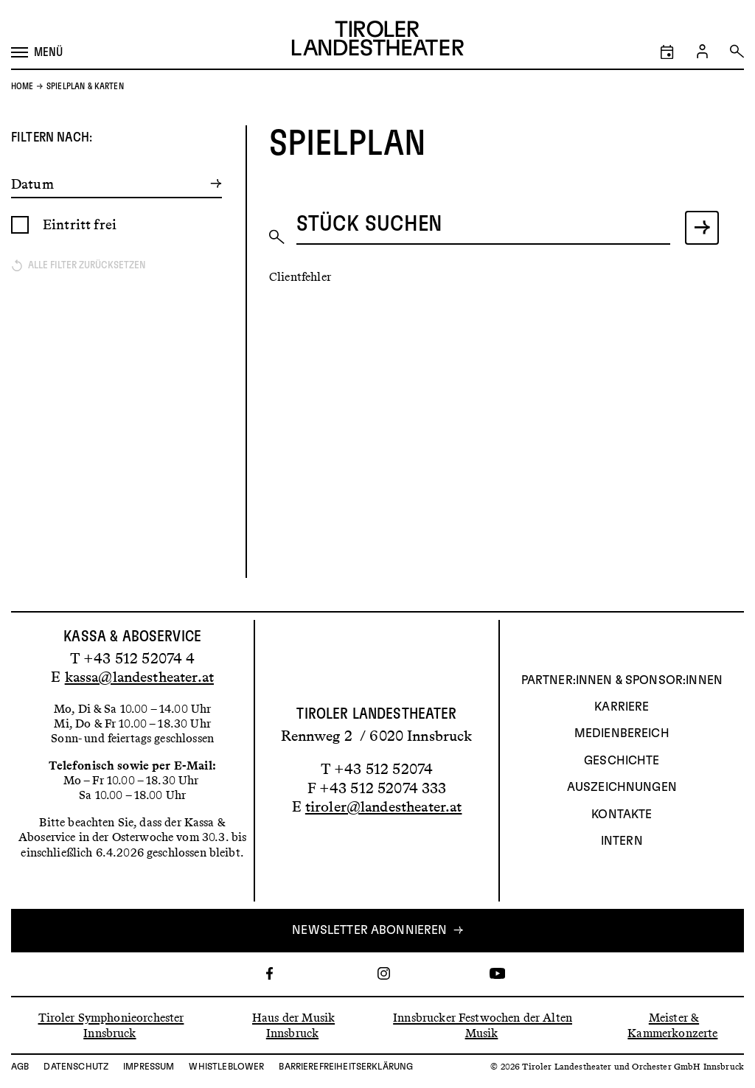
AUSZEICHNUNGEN (622, 787)
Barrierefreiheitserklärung (346, 1066)
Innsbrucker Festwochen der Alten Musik (482, 1025)
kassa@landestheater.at (139, 677)
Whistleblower (226, 1066)
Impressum (148, 1066)
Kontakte (621, 814)
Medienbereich (621, 733)
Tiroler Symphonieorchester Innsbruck (111, 1025)
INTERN (622, 841)
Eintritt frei (79, 224)
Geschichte (622, 761)
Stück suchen (369, 224)
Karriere (621, 707)
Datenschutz (76, 1066)
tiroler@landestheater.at (383, 806)
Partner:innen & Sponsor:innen (622, 680)
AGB (20, 1066)
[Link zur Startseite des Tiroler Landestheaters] (378, 40)
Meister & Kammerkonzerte (672, 1025)
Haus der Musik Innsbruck (293, 1025)
